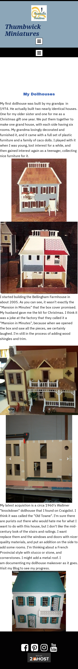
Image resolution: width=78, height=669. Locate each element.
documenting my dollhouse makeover (34, 563)
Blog (15, 568)
